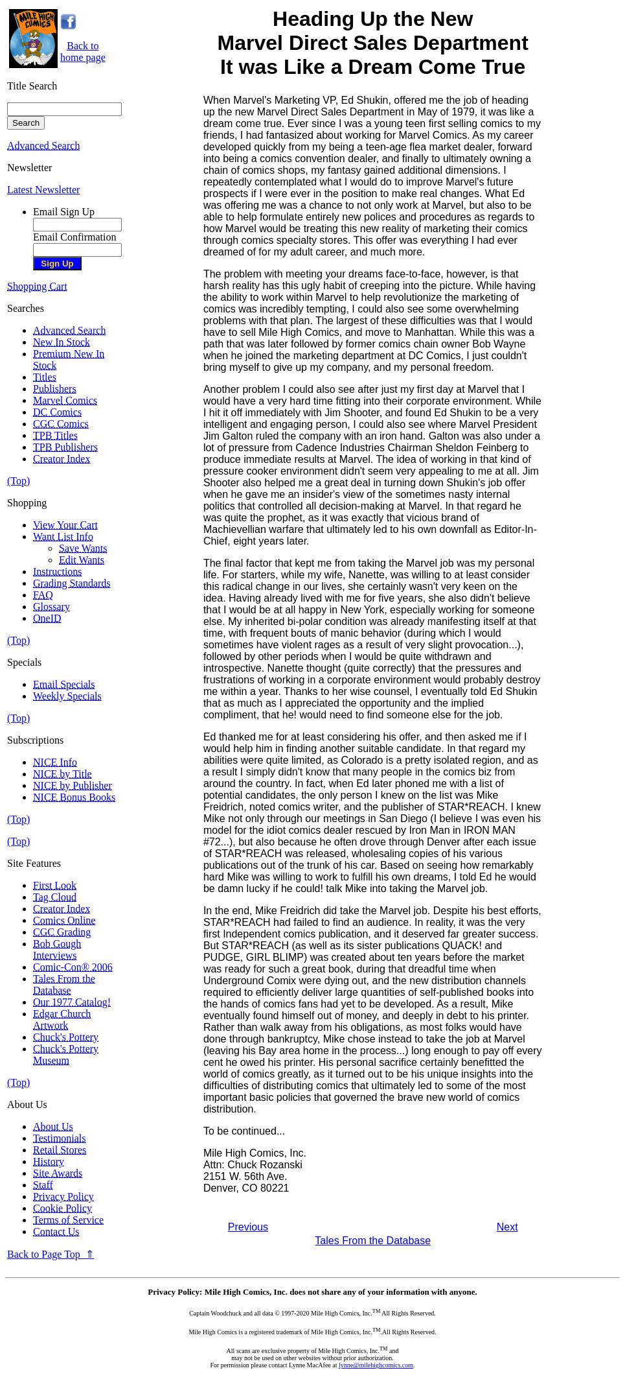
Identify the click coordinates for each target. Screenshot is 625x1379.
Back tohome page (83, 51)
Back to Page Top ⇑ (50, 1254)
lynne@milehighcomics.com (376, 1365)
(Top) (18, 480)
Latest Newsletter (43, 189)
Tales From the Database (373, 1240)
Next (507, 1226)
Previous (248, 1226)
